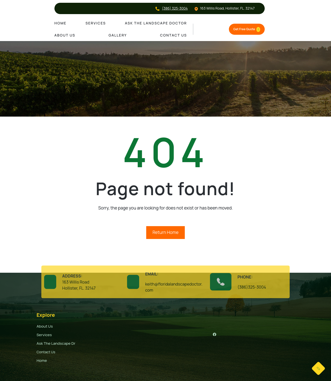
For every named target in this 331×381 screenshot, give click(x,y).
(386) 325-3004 (175, 8)
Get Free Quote (246, 29)
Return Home (165, 232)
